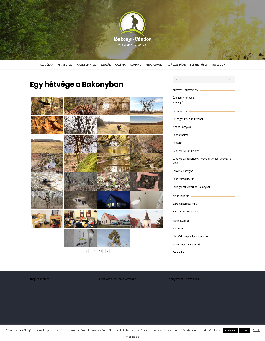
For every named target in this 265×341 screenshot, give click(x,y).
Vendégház (65, 64)
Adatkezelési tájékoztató (117, 280)
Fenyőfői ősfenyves (184, 171)
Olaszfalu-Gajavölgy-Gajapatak (191, 236)
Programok (154, 64)
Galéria (120, 64)
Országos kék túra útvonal (188, 119)
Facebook (218, 64)
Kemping (135, 64)
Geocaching (179, 252)
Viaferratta (179, 228)
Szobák (106, 64)
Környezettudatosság (183, 280)
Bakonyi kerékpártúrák (186, 204)
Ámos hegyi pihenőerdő (186, 244)
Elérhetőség (199, 64)
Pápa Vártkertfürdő (184, 179)
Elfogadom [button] (230, 330)
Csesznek (178, 143)
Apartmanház (87, 64)
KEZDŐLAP (46, 64)
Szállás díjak (177, 64)
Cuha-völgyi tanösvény (186, 150)
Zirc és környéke (182, 127)
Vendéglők (179, 102)
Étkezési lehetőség (183, 97)
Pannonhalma (181, 135)
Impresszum (38, 280)
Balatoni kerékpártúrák (186, 212)
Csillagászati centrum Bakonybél (191, 187)
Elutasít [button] (244, 330)
